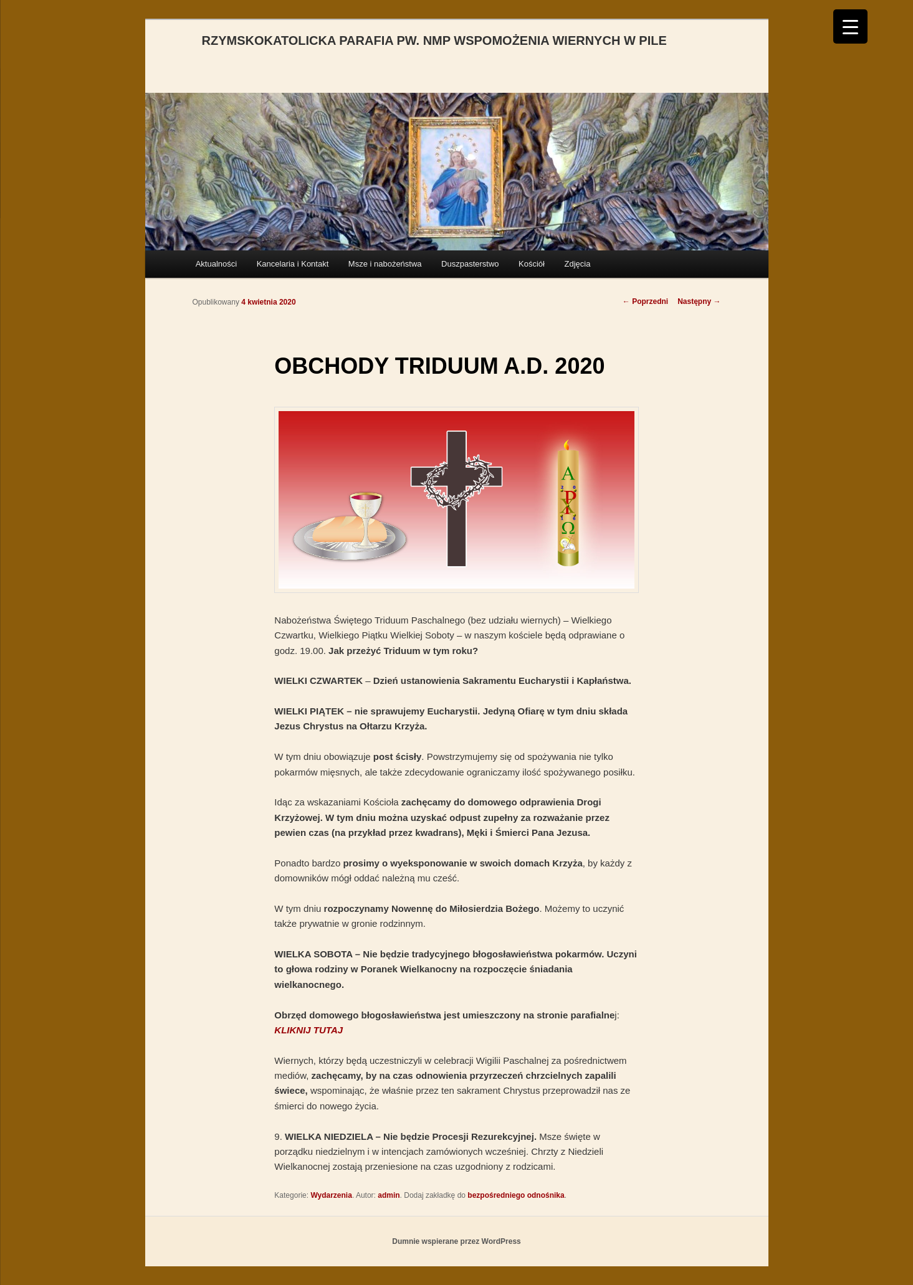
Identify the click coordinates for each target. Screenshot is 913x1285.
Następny (698, 301)
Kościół (532, 263)
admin (388, 1195)
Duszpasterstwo (470, 263)
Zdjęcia (577, 263)
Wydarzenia (330, 1195)
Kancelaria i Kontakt (293, 263)
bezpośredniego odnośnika (515, 1195)
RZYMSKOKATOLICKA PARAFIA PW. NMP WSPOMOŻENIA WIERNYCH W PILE (434, 40)
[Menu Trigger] (850, 26)
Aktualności (216, 263)
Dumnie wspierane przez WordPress (456, 1241)
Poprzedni (645, 301)
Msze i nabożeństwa (385, 263)
